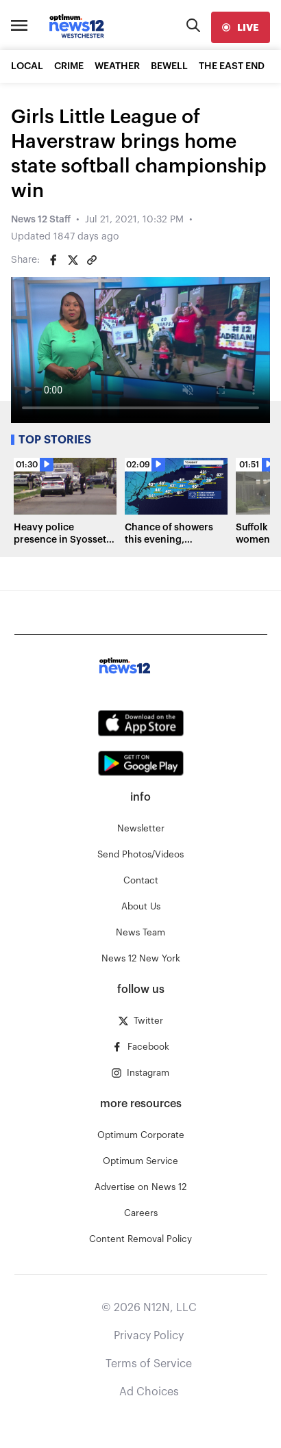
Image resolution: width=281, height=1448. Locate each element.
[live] (240, 27)
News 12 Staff (41, 219)
